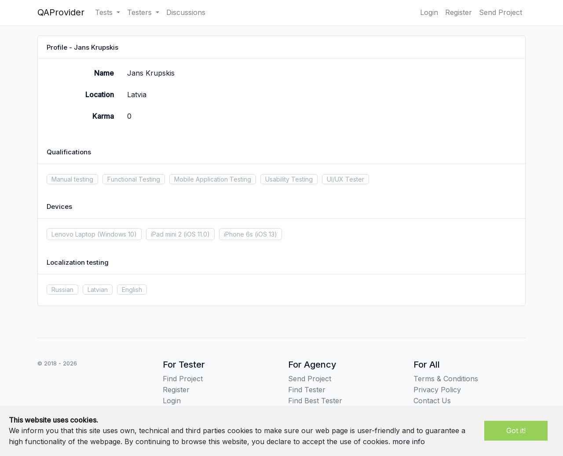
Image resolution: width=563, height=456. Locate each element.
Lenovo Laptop (73, 234)
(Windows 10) (117, 234)
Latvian (98, 289)
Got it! (516, 430)
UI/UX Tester (345, 179)
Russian (62, 289)
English (132, 289)
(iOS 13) (266, 234)
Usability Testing (289, 179)
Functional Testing (133, 179)
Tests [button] (105, 12)
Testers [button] (140, 12)
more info (408, 441)
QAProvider (60, 12)
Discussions (185, 12)
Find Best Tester (315, 400)
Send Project (500, 12)
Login (429, 12)
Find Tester (306, 389)
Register (458, 12)
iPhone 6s (238, 234)
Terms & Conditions (445, 378)
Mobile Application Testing (212, 179)
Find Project (183, 378)
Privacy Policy (437, 389)
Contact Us (432, 400)
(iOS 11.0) (196, 234)
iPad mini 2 (166, 234)
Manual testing (72, 179)
